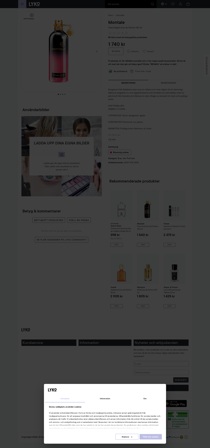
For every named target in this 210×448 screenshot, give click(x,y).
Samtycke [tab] (65, 398)
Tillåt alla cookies (150, 437)
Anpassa (127, 437)
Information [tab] (105, 398)
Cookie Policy (145, 428)
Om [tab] (145, 398)
